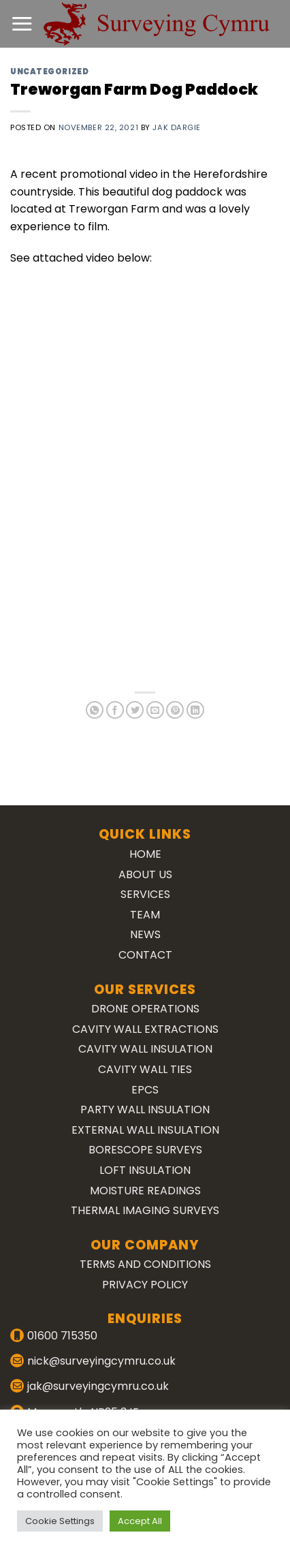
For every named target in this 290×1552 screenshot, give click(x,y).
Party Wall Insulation (145, 1109)
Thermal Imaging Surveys (145, 1210)
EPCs (145, 1090)
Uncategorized (49, 71)
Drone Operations (145, 1008)
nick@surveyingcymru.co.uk (101, 1361)
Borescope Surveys (145, 1150)
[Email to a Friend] (155, 710)
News (145, 934)
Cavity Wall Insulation (145, 1049)
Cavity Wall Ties (145, 1069)
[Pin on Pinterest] (175, 710)
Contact (145, 955)
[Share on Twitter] (135, 710)
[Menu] (21, 23)
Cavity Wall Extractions (145, 1029)
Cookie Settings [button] (60, 1521)
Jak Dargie (176, 127)
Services (145, 894)
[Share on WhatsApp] (94, 710)
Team (145, 914)
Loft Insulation (145, 1170)
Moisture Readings (145, 1190)
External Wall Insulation (145, 1130)
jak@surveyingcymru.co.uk (98, 1386)
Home (145, 854)
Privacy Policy (145, 1284)
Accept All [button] (140, 1521)
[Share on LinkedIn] (195, 710)
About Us (145, 874)
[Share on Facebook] (115, 710)
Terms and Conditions (145, 1264)
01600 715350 (62, 1336)
